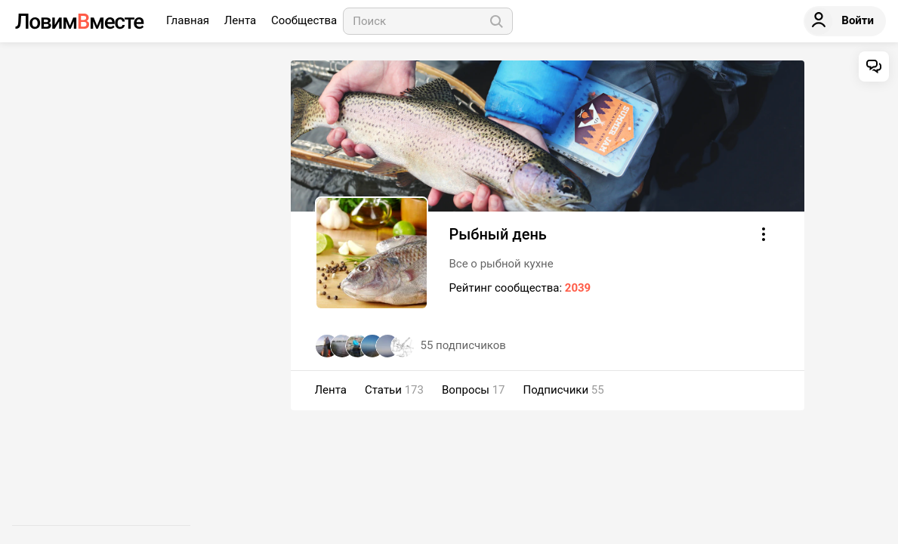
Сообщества (304, 20)
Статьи (394, 390)
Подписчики (563, 390)
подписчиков (463, 345)
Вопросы (473, 390)
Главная (189, 20)
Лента (241, 20)
